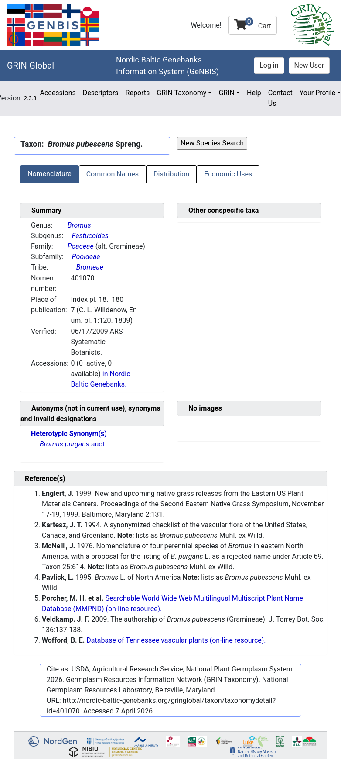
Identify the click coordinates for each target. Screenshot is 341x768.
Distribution (171, 174)
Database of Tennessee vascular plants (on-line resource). (176, 640)
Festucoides (90, 236)
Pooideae (86, 257)
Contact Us (280, 98)
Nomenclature (49, 174)
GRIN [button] (226, 93)
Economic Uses (228, 174)
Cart (252, 23)
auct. (73, 444)
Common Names (112, 174)
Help (254, 93)
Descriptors (101, 93)
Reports (138, 93)
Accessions (57, 93)
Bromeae (89, 267)
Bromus (79, 225)
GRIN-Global (30, 65)
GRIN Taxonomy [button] (181, 93)
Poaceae (81, 246)
